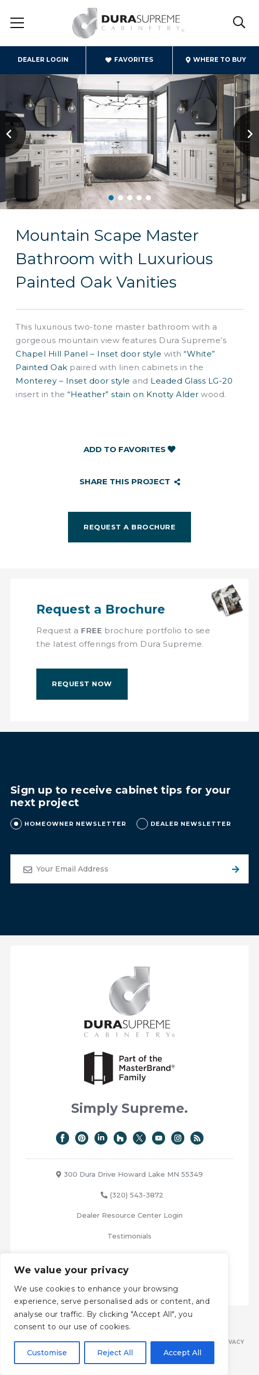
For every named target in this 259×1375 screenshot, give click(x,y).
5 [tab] (148, 197)
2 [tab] (120, 197)
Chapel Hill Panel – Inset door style (88, 354)
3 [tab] (129, 197)
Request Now (82, 683)
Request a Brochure (129, 527)
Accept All (182, 1352)
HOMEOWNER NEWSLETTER (75, 823)
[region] (114, 1314)
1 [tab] (111, 197)
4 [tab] (139, 197)
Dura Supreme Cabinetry (128, 23)
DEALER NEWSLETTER (191, 823)
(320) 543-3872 (132, 1195)
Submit (234, 868)
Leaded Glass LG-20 (192, 381)
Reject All (115, 1352)
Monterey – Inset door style (73, 381)
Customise (47, 1352)
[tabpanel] (129, 133)
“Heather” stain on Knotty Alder (133, 394)
